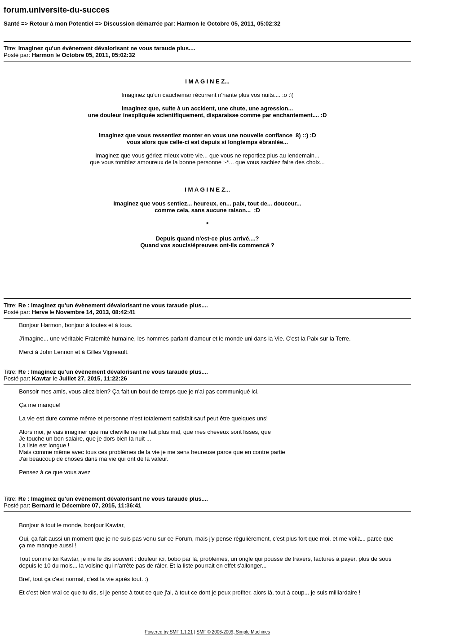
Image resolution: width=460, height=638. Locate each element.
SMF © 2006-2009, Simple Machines (233, 631)
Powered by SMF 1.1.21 (169, 631)
